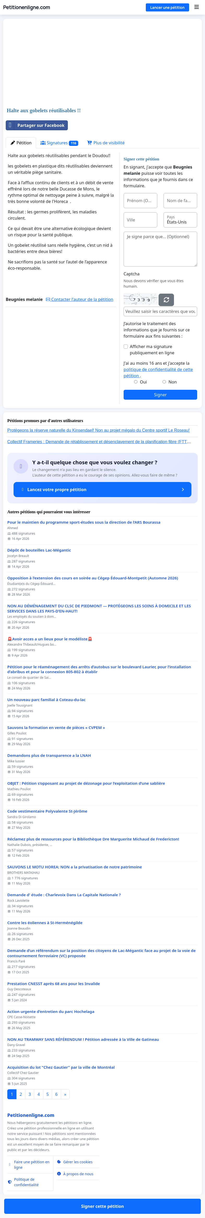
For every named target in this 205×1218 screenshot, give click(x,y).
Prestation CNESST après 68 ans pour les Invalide (53, 983)
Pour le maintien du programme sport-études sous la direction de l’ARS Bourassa (83, 522)
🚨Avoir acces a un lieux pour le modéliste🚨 (49, 638)
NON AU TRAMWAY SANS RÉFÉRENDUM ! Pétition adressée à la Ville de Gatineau (83, 1039)
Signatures (59, 143)
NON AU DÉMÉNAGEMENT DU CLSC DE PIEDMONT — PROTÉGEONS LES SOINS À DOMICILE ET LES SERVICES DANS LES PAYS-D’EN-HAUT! (99, 608)
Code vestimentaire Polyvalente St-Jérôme (47, 811)
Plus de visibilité (106, 143)
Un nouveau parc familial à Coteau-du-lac (46, 699)
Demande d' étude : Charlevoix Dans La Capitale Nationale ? (64, 894)
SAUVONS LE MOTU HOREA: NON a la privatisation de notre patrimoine (74, 866)
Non (172, 382)
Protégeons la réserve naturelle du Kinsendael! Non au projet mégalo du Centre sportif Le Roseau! (98, 430)
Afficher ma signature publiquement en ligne (152, 350)
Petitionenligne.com (26, 7)
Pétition (21, 143)
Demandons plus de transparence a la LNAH (49, 755)
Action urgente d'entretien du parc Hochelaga (50, 1011)
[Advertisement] (102, 63)
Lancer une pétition (167, 7)
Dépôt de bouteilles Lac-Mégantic (39, 550)
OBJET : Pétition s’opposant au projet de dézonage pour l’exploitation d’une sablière (86, 783)
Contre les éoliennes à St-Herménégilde (44, 922)
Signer (160, 395)
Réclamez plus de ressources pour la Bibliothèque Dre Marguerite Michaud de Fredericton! (93, 839)
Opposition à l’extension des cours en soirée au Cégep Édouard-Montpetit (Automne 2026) (92, 578)
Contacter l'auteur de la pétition (79, 299)
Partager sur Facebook (35, 125)
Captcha (132, 274)
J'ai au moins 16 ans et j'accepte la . (158, 369)
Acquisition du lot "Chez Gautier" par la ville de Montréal (61, 1067)
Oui (143, 382)
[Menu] (196, 7)
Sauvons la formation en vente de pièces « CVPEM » (56, 727)
